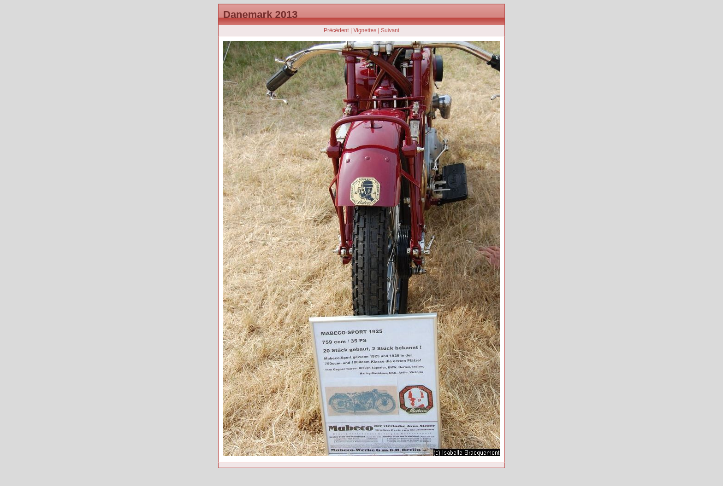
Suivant (390, 30)
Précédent (336, 30)
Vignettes (364, 30)
